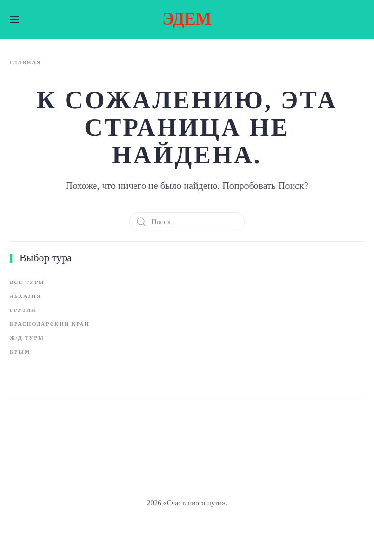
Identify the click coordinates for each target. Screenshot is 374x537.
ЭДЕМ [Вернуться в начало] (186, 19)
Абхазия (25, 296)
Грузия (23, 310)
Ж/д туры (27, 338)
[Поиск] (187, 221)
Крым (20, 352)
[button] (14, 19)
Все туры (27, 282)
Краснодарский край (50, 324)
